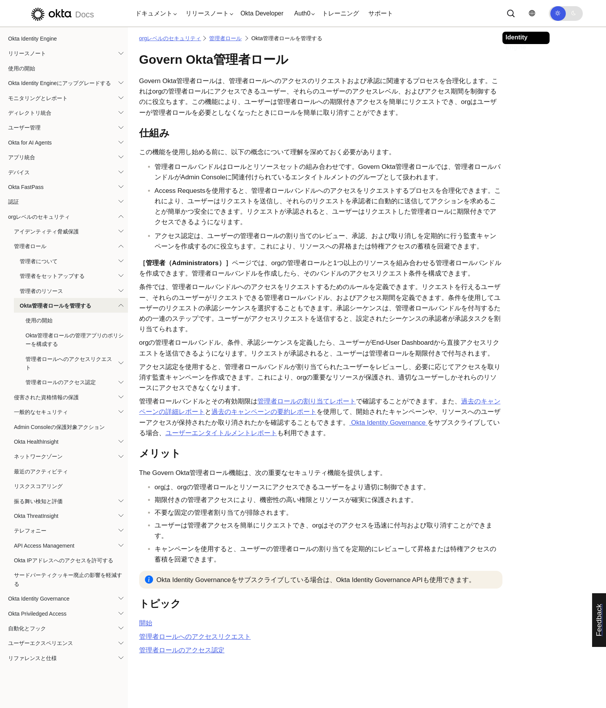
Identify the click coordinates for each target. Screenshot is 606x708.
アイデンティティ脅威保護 (46, 231)
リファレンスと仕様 (32, 658)
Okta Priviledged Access (37, 614)
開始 (145, 623)
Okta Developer (261, 13)
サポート (380, 13)
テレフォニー (30, 531)
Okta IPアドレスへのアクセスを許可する (63, 560)
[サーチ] (511, 13)
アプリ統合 (21, 157)
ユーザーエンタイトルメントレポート (221, 433)
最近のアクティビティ (41, 471)
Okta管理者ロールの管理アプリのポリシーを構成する (75, 339)
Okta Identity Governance (39, 599)
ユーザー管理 (24, 127)
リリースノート (27, 53)
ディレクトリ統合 (29, 113)
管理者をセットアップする (52, 276)
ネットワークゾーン (38, 456)
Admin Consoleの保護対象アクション (59, 427)
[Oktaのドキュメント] (61, 13)
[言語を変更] (532, 13)
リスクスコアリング (38, 486)
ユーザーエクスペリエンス (40, 643)
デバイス (19, 172)
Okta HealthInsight (36, 442)
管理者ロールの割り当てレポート (306, 401)
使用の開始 (21, 68)
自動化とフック (27, 628)
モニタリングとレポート (38, 98)
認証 (13, 202)
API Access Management (44, 546)
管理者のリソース (41, 291)
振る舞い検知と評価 (38, 501)
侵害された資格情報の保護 (46, 397)
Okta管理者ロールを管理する (55, 306)
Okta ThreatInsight (36, 516)
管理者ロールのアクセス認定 (61, 382)
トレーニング (340, 13)
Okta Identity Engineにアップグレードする (59, 83)
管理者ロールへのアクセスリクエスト (69, 363)
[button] (154, 13)
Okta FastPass (26, 187)
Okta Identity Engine (32, 39)
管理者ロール (30, 246)
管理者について (39, 261)
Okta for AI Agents (30, 143)
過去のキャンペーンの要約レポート (264, 411)
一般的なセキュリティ (41, 412)
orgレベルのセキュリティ (39, 217)
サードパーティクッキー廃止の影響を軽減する (68, 579)
